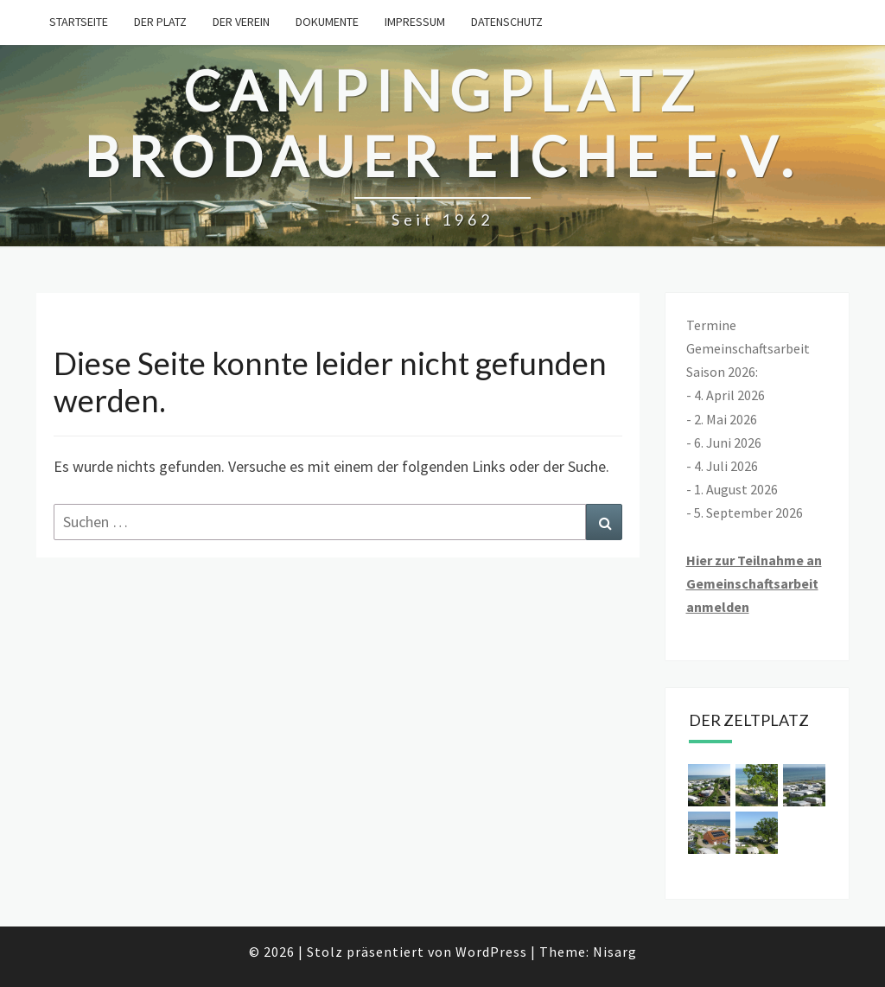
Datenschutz (507, 21)
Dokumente (327, 21)
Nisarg (615, 951)
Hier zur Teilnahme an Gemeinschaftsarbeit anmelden (754, 583)
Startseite (78, 21)
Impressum (415, 21)
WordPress (491, 951)
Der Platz (160, 21)
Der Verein (241, 21)
